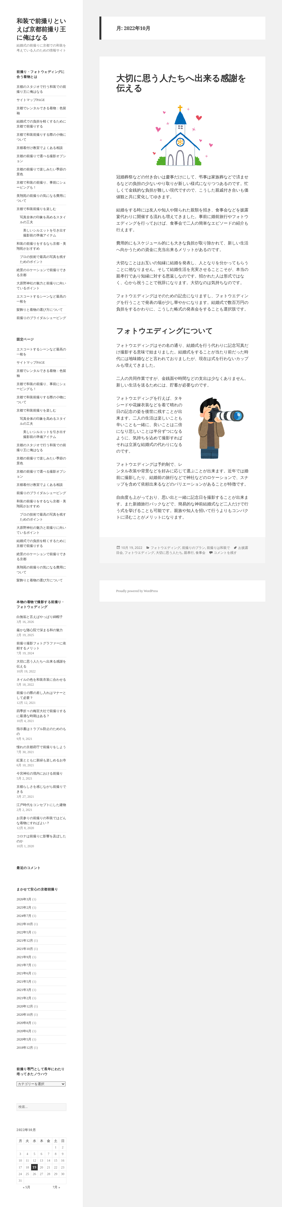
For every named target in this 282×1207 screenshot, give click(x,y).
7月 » (56, 1187)
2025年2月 (24, 907)
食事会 (200, 552)
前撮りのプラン (193, 547)
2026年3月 (24, 899)
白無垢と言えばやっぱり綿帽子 (40, 617)
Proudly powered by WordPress (137, 591)
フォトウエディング (165, 547)
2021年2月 (24, 998)
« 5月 (26, 1187)
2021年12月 (25, 940)
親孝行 (189, 552)
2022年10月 (25, 924)
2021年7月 (24, 965)
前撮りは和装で (218, 547)
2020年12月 (25, 1006)
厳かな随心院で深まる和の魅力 (40, 630)
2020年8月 (24, 1023)
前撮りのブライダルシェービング (41, 318)
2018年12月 (25, 1048)
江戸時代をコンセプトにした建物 (41, 805)
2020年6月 (24, 1031)
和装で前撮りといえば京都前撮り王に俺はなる (41, 29)
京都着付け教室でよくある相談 (40, 148)
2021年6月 (24, 973)
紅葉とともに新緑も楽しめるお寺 (41, 760)
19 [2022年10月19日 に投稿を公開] (34, 1167)
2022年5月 (24, 932)
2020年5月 (24, 1039)
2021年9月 (24, 957)
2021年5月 (24, 981)
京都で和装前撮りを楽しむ (36, 209)
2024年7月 (24, 916)
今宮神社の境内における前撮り (40, 773)
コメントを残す (225, 552)
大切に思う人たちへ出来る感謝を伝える (181, 83)
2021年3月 (24, 990)
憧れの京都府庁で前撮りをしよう (41, 747)
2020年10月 (25, 1015)
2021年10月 (25, 949)
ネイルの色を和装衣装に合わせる (41, 680)
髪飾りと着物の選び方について (40, 310)
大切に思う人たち (169, 552)
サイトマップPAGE (31, 100)
